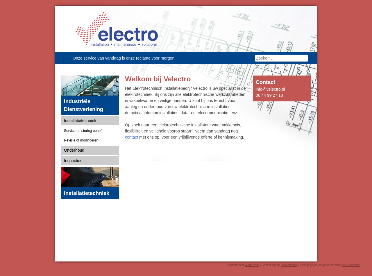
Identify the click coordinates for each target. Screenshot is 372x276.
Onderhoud (74, 150)
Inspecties (73, 160)
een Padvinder (351, 265)
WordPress (252, 265)
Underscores (289, 265)
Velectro (116, 29)
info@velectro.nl (270, 89)
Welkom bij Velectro (158, 79)
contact (131, 137)
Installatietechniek (80, 120)
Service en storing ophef (82, 131)
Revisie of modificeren (81, 140)
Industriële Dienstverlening (83, 105)
